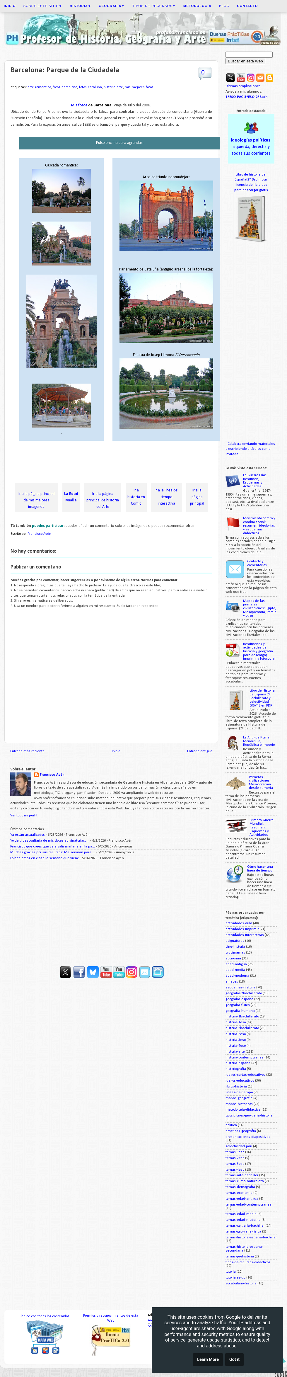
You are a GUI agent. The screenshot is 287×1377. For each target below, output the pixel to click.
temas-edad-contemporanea (248, 1204)
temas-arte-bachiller (242, 1175)
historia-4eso (236, 1046)
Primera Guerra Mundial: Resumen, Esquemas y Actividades (262, 827)
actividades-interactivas (245, 935)
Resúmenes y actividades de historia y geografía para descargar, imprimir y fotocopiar (259, 651)
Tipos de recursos (154, 6)
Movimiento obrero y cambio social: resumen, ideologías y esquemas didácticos (259, 526)
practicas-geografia (241, 1131)
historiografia (236, 1069)
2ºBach (261, 97)
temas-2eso (235, 1158)
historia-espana (238, 1063)
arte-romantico (39, 87)
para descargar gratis (251, 190)
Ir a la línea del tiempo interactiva (166, 496)
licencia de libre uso (251, 185)
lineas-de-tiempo (239, 1092)
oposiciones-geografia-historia (249, 1115)
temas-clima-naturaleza (245, 1181)
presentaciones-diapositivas (248, 1137)
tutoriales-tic (235, 1277)
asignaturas (235, 941)
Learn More (208, 1359)
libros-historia (236, 1086)
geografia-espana (239, 999)
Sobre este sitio (42, 6)
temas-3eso (235, 1164)
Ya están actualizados (27, 835)
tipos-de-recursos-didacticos (248, 1262)
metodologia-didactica (243, 1110)
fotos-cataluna (90, 87)
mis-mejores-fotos (139, 87)
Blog (224, 6)
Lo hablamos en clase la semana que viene (44, 858)
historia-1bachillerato (242, 1016)
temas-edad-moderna (243, 1220)
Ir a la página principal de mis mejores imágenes (36, 500)
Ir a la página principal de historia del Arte (102, 500)
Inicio (116, 751)
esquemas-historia (240, 987)
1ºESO (231, 97)
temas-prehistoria (240, 1256)
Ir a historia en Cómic (136, 496)
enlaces (232, 981)
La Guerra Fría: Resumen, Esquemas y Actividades (254, 481)
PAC (240, 97)
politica (231, 1125)
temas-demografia (240, 1187)
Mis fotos (79, 105)
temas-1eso (235, 1152)
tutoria (231, 1272)
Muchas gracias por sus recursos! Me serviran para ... (52, 852)
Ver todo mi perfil (23, 815)
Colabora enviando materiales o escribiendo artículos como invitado (250, 449)
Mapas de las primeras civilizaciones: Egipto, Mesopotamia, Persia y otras (259, 608)
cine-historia (235, 947)
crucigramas (235, 952)
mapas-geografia (239, 1098)
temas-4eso (235, 1170)
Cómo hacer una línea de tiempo (260, 868)
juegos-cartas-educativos (245, 1075)
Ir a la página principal (197, 496)
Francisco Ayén (52, 775)
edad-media (235, 970)
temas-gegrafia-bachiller (245, 1226)
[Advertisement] (117, 463)
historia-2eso (236, 1034)
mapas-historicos (239, 1104)
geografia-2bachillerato (244, 993)
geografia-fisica (238, 1005)
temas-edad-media (241, 1214)
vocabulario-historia (241, 1283)
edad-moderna (237, 976)
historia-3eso (236, 1040)
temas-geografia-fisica (243, 1231)
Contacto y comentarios (257, 563)
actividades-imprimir (242, 929)
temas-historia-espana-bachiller (251, 1237)
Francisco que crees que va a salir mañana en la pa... (52, 846)
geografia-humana (240, 1011)
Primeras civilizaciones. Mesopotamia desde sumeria (261, 782)
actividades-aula (239, 923)
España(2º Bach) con (251, 179)
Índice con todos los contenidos (44, 1316)
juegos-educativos (240, 1080)
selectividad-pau (239, 1146)
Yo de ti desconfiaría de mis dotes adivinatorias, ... (49, 840)
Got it (234, 1359)
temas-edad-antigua (242, 1199)
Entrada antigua (199, 751)
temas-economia (239, 1193)
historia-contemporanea (245, 1057)
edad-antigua (236, 964)
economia (233, 958)
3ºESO (249, 97)
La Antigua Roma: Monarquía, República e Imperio (259, 741)
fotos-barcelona (65, 87)
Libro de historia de (251, 174)
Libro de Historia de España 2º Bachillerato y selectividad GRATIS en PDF (262, 698)
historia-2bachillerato (242, 1028)
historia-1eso (236, 1022)
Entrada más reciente (27, 751)
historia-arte (113, 87)
